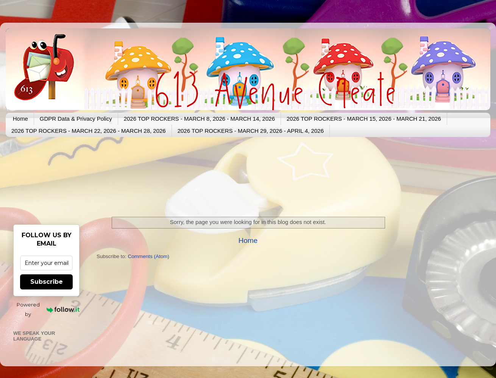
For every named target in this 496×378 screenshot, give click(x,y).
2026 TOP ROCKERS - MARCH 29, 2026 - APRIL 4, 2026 (251, 131)
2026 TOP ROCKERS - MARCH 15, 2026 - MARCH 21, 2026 (364, 118)
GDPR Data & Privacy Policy (76, 118)
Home (20, 118)
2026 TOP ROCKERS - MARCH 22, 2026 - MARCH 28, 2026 (88, 131)
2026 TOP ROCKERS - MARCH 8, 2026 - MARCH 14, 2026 (199, 118)
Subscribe (46, 281)
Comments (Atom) (149, 256)
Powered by (48, 309)
